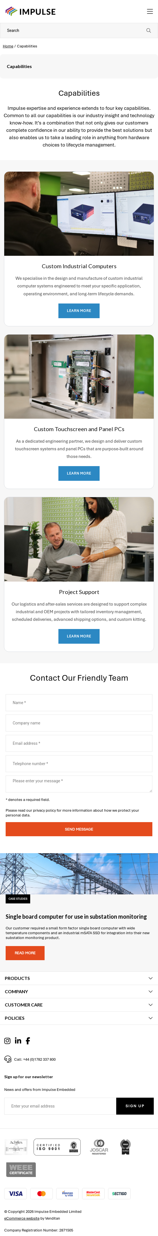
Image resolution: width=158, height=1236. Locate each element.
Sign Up (135, 1106)
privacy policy (44, 810)
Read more (25, 953)
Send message (79, 829)
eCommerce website (22, 1218)
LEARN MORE (79, 311)
